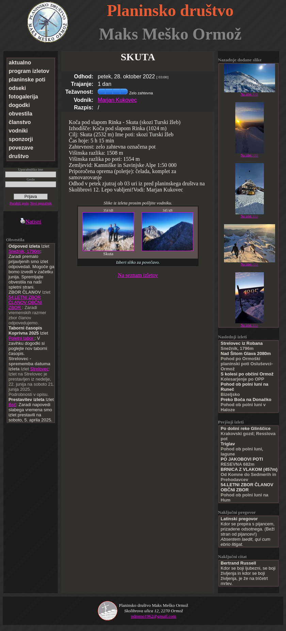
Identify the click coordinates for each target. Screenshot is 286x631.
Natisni (30, 222)
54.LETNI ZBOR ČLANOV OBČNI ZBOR (25, 302)
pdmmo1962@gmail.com (153, 616)
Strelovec (39, 368)
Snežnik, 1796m (24, 251)
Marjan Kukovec (117, 100)
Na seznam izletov (138, 275)
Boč (12, 404)
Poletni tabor (22, 338)
